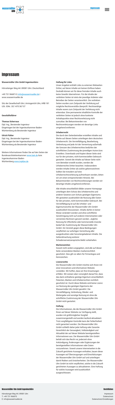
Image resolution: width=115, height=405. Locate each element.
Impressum (108, 394)
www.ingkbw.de (21, 161)
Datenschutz (108, 396)
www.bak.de (32, 155)
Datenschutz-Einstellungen (102, 399)
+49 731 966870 (10, 396)
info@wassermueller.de (28, 94)
